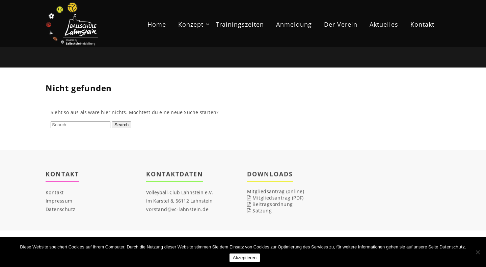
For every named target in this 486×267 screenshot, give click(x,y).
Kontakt (422, 24)
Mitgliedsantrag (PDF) (275, 198)
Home (156, 24)
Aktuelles (384, 24)
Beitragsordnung (270, 204)
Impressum (59, 201)
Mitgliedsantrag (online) (275, 191)
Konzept (191, 24)
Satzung (259, 211)
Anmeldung (294, 24)
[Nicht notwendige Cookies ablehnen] (477, 252)
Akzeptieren (244, 257)
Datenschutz (60, 209)
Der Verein (340, 24)
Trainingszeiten (240, 24)
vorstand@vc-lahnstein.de (177, 209)
